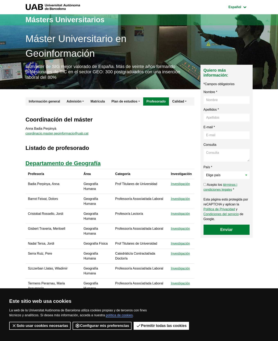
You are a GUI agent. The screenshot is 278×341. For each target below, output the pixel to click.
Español (240, 6)
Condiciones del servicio (221, 214)
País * (208, 167)
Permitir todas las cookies (161, 325)
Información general (44, 101)
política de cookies (119, 315)
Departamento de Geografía (63, 163)
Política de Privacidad (219, 209)
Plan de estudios (124, 101)
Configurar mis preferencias (102, 325)
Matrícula (97, 101)
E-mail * (209, 127)
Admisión (73, 101)
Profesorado (156, 101)
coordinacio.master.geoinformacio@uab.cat (57, 133)
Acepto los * (220, 187)
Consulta (210, 144)
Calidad (178, 101)
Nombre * (210, 92)
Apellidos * (211, 109)
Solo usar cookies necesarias (40, 325)
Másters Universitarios (65, 20)
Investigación (180, 184)
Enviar (226, 229)
